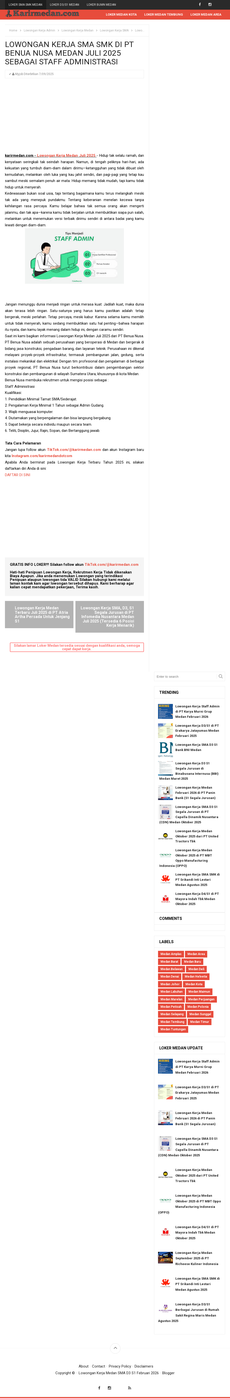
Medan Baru (192, 961)
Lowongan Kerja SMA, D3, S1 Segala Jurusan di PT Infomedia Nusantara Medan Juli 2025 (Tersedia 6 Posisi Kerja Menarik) (107, 617)
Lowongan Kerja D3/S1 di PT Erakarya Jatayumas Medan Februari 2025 (197, 731)
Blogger (168, 1373)
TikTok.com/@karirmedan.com (74, 449)
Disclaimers (144, 1366)
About (84, 1366)
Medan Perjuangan (201, 999)
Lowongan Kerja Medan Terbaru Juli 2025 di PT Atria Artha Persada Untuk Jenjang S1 (42, 614)
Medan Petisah (171, 1007)
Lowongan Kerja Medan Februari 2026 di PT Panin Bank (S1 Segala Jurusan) (195, 793)
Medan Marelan (171, 999)
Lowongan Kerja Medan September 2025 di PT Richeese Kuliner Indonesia (196, 1258)
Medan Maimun (199, 991)
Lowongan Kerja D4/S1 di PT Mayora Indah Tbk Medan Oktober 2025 (197, 899)
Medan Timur (199, 1022)
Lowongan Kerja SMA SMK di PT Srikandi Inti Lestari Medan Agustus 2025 (197, 880)
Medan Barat (169, 961)
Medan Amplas (171, 954)
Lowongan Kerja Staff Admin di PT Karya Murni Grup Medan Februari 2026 (197, 711)
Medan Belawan (172, 969)
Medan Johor (170, 984)
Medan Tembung (172, 1022)
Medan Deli (196, 969)
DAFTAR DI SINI (17, 475)
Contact (98, 1366)
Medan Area (196, 954)
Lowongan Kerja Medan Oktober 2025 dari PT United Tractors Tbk (196, 836)
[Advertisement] (74, 118)
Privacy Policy (120, 1366)
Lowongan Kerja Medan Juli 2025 (66, 155)
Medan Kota (193, 984)
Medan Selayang (172, 1014)
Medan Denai (170, 976)
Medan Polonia (197, 1007)
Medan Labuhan (172, 991)
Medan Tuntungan (173, 1029)
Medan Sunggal (200, 1014)
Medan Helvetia (196, 976)
